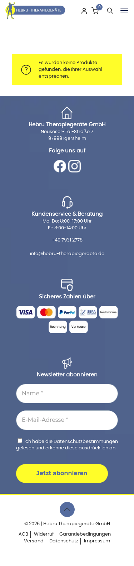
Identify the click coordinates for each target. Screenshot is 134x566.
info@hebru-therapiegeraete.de (67, 254)
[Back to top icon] (67, 509)
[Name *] (67, 393)
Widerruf (44, 534)
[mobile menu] (124, 11)
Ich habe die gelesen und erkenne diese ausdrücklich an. (67, 444)
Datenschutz (63, 541)
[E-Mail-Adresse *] (67, 420)
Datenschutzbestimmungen (86, 441)
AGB (23, 534)
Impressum (97, 541)
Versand (34, 541)
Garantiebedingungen (85, 534)
